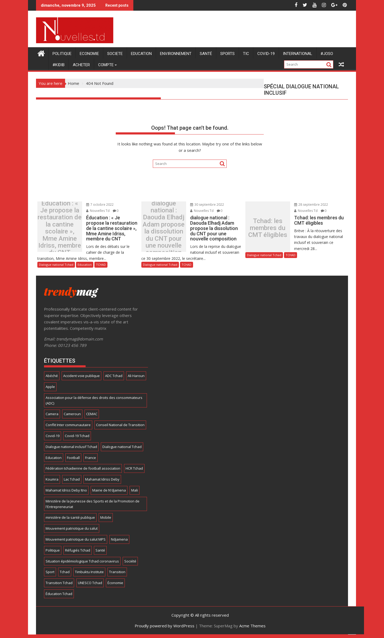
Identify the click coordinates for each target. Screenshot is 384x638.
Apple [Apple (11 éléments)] (50, 386)
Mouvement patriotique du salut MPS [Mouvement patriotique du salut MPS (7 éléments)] (76, 539)
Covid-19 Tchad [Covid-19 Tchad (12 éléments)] (77, 435)
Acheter (81, 64)
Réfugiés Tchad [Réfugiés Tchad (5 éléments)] (77, 550)
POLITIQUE (62, 53)
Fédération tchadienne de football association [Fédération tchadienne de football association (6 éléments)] (83, 468)
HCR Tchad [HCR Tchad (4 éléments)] (134, 468)
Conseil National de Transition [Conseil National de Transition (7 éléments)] (120, 424)
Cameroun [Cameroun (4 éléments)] (72, 413)
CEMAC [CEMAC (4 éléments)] (91, 413)
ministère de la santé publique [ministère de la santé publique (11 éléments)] (70, 517)
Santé (206, 53)
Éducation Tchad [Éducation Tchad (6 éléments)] (59, 593)
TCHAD (101, 265)
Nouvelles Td (96, 210)
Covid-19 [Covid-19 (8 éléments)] (52, 435)
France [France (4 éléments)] (90, 457)
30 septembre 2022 (206, 204)
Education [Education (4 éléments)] (54, 457)
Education (141, 53)
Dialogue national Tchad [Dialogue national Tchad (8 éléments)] (122, 446)
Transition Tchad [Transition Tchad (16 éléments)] (59, 582)
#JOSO (327, 53)
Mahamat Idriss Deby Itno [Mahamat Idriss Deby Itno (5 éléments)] (66, 490)
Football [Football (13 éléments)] (73, 457)
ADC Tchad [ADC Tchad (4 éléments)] (113, 375)
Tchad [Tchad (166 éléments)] (65, 571)
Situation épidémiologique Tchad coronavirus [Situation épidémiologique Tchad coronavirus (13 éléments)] (82, 561)
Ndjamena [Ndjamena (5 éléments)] (119, 539)
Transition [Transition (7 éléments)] (117, 571)
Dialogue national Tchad (56, 265)
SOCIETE (115, 53)
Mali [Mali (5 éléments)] (134, 490)
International (297, 53)
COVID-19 (266, 53)
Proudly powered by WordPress (164, 625)
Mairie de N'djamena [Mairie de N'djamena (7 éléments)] (109, 490)
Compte (106, 64)
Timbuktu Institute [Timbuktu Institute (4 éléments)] (89, 571)
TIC (246, 53)
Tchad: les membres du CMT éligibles (267, 228)
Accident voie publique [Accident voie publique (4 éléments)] (81, 375)
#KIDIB (59, 64)
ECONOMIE (89, 53)
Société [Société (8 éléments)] (130, 561)
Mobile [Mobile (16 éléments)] (105, 517)
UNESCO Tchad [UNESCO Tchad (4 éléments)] (90, 582)
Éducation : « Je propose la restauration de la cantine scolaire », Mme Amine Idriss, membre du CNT (59, 228)
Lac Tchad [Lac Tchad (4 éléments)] (72, 479)
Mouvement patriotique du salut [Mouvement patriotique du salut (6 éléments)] (72, 528)
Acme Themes (252, 625)
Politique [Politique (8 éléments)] (53, 550)
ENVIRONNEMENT (175, 53)
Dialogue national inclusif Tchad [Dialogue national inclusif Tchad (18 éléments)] (71, 446)
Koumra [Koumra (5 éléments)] (52, 479)
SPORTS (227, 53)
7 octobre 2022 (98, 204)
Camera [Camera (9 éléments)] (52, 413)
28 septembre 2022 (310, 204)
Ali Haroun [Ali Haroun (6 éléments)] (136, 375)
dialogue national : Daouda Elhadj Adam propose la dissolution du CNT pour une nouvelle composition (163, 228)
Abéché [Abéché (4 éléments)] (52, 375)
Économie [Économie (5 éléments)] (115, 582)
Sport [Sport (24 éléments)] (50, 571)
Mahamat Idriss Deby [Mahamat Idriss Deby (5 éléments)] (102, 479)
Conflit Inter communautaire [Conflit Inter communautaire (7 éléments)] (68, 424)
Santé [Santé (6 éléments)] (100, 550)
